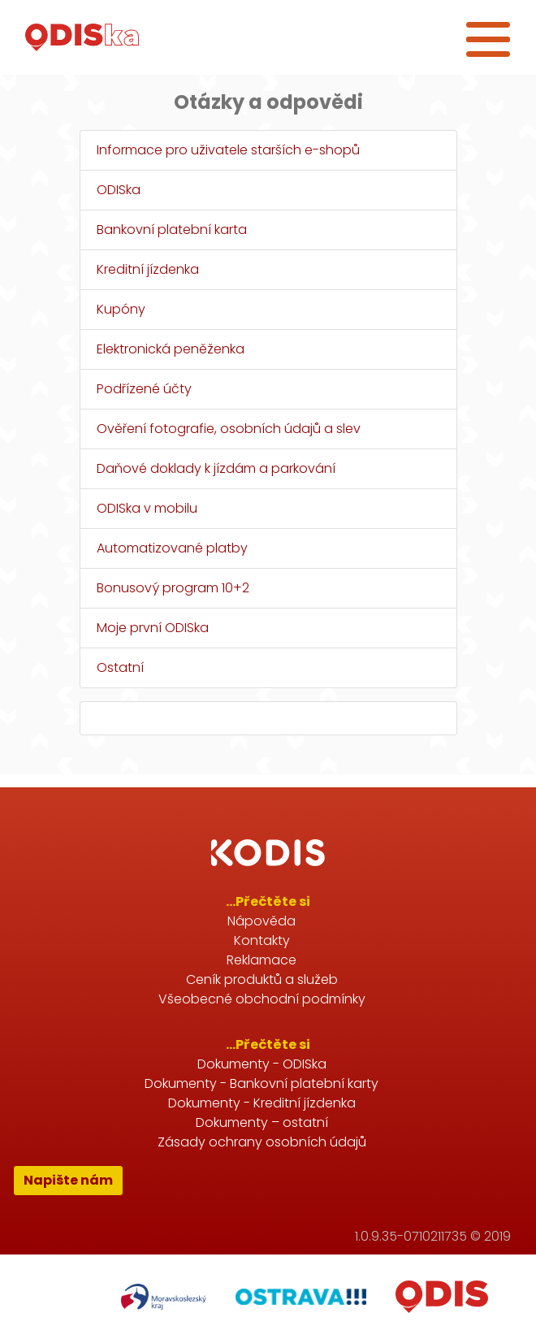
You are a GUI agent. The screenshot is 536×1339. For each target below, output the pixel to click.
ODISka (118, 189)
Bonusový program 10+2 (173, 587)
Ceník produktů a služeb (262, 979)
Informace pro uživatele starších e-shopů (228, 150)
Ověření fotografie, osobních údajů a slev (229, 428)
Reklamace (261, 960)
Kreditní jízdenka (148, 269)
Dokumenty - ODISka (261, 1064)
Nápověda (261, 921)
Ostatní (120, 667)
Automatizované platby (172, 548)
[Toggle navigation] (488, 37)
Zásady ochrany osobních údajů (262, 1142)
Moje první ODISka (153, 627)
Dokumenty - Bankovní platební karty (261, 1083)
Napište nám (68, 1180)
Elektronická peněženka (170, 349)
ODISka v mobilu (147, 508)
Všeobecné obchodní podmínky (261, 999)
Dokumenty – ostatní (262, 1122)
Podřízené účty (144, 388)
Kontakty (262, 940)
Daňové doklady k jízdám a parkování (216, 468)
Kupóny (121, 309)
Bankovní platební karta (172, 229)
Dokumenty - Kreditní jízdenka (262, 1103)
